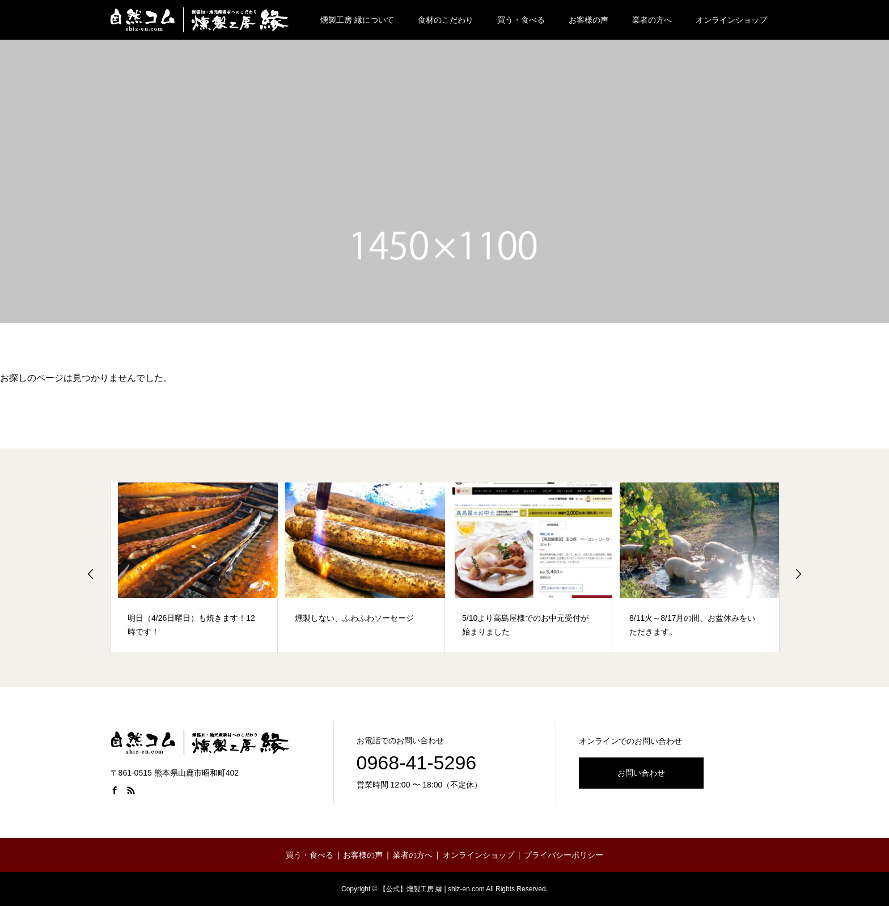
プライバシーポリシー (563, 855)
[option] (194, 567)
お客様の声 (588, 19)
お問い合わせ (641, 772)
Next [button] (798, 573)
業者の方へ (652, 19)
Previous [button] (90, 573)
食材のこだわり (445, 19)
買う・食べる (521, 19)
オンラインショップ (731, 19)
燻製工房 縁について (357, 19)
